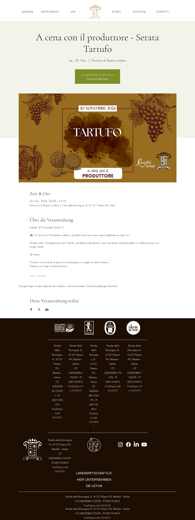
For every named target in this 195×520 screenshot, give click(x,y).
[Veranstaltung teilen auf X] (39, 309)
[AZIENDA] (27, 12)
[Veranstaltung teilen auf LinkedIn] (47, 309)
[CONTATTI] (162, 12)
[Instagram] (120, 444)
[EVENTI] (116, 12)
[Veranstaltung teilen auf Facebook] (31, 309)
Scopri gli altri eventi (97, 78)
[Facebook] (128, 444)
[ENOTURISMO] (50, 12)
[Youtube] (144, 444)
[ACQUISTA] (139, 12)
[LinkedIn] (136, 444)
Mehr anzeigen (38, 275)
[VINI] (73, 12)
